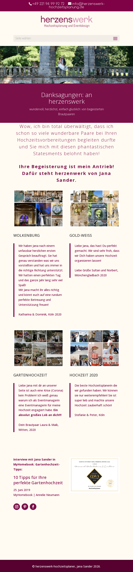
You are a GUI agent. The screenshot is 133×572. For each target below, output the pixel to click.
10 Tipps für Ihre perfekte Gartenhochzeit (38, 480)
